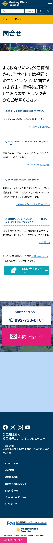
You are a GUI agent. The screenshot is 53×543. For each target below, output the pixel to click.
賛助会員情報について (16, 484)
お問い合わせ (11, 490)
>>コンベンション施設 (39, 126)
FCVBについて (12, 463)
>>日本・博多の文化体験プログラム (33, 204)
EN (47, 11)
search (30, 11)
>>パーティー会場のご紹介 (37, 164)
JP (40, 11)
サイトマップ (11, 504)
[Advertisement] (26, 382)
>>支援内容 (44, 242)
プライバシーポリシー (15, 497)
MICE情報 (10, 470)
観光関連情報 (11, 477)
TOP (5, 19)
